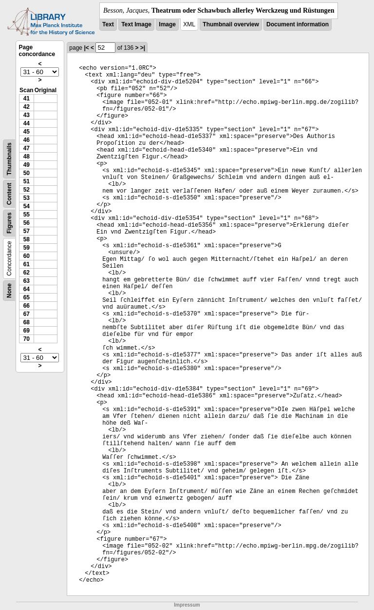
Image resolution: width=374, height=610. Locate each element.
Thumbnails (9, 158)
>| (142, 47)
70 (26, 338)
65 (26, 297)
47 (26, 148)
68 (26, 322)
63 (26, 280)
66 (26, 305)
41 (26, 98)
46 (26, 140)
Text (108, 24)
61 (26, 264)
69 (26, 330)
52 (26, 189)
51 (26, 181)
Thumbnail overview (231, 24)
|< (86, 47)
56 (26, 222)
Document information (297, 24)
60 (26, 256)
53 (26, 198)
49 (26, 164)
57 (26, 231)
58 (26, 239)
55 (26, 214)
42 (26, 106)
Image (167, 24)
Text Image (136, 24)
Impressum (187, 605)
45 (26, 131)
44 (26, 123)
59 (26, 247)
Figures (9, 223)
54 (26, 206)
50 (26, 173)
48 (26, 156)
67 (26, 314)
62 (26, 272)
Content (9, 194)
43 (26, 115)
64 (26, 289)
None (9, 290)
